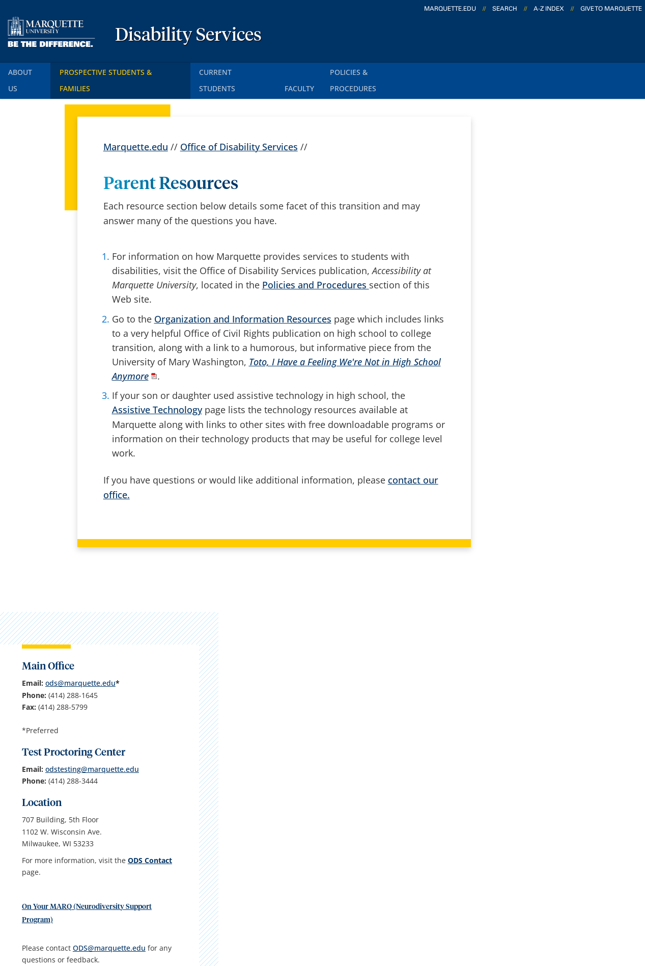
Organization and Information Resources (242, 299)
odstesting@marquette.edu (534, 314)
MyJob (328, 849)
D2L (323, 822)
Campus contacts (243, 768)
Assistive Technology (157, 390)
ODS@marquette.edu (524, 504)
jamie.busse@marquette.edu (537, 633)
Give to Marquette (611, 8)
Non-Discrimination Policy (495, 910)
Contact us (228, 822)
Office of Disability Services (239, 127)
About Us (27, 70)
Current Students (244, 70)
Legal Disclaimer (391, 910)
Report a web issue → (519, 847)
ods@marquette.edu (546, 216)
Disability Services (188, 35)
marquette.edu (450, 8)
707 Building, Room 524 (83, 782)
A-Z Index (549, 8)
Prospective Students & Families (127, 70)
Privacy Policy (315, 910)
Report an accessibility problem (542, 580)
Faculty (315, 70)
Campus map (234, 795)
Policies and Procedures (315, 265)
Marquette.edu (135, 127)
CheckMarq (339, 795)
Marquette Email (350, 768)
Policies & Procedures (392, 70)
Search (504, 8)
